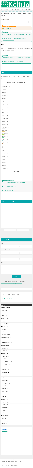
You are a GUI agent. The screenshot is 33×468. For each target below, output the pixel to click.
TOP (12, 459)
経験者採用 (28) (5, 412)
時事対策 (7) (5, 350)
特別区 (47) (5, 391)
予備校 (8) (4, 329)
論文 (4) (4, 410)
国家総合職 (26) (6, 369)
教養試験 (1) (5, 407)
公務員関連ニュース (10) (6, 348)
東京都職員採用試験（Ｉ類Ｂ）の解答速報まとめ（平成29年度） (17, 57)
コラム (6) (4, 321)
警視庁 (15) (7, 385)
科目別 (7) (5, 310)
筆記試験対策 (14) (5, 402)
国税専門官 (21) (7, 364)
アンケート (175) (5, 318)
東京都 (8, 19)
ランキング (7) (5, 326)
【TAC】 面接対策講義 (8, 190)
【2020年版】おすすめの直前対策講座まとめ (14, 38)
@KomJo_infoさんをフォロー (7, 298)
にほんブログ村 (5, 431)
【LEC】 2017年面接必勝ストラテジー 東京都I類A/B (14, 182)
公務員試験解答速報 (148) (7, 342)
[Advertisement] (16, 214)
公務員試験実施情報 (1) (6, 337)
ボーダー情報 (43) (5, 323)
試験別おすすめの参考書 (8, 40)
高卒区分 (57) (4, 423)
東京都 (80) (5, 380)
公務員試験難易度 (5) (6, 345)
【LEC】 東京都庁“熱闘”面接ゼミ (10, 186)
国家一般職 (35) (6, 356)
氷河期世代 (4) (5, 399)
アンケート (3, 19)
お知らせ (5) (4, 315)
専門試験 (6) (5, 404)
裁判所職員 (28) (6, 372)
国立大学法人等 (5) (5, 375)
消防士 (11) (5, 388)
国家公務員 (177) (5, 353)
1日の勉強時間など (7, 28)
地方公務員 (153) (5, 377)
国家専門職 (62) (6, 358)
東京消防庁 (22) (7, 383)
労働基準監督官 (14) (8, 361)
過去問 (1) (4, 418)
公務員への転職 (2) (6, 334)
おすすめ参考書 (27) (6, 307)
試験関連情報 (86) (5, 415)
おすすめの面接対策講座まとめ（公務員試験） (13, 61)
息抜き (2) (4, 396)
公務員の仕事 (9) (5, 331)
